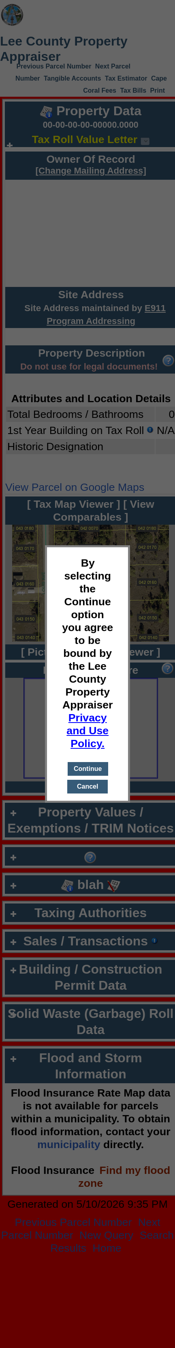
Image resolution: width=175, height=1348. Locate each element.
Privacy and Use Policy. (87, 731)
